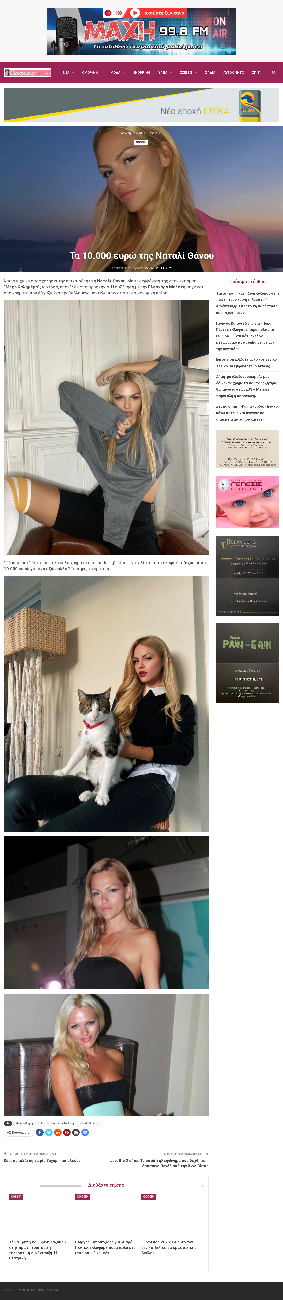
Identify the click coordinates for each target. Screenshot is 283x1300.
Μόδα (115, 72)
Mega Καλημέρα (25, 1123)
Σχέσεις (186, 72)
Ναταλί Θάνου (88, 1123)
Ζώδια (210, 72)
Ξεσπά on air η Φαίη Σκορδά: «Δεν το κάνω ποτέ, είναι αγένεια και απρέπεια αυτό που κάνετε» (247, 412)
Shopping (141, 72)
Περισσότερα (234, 72)
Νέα (66, 72)
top (43, 1123)
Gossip (141, 142)
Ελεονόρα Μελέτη (62, 1123)
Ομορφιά (90, 72)
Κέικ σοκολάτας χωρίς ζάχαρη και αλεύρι (42, 1160)
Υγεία (162, 72)
